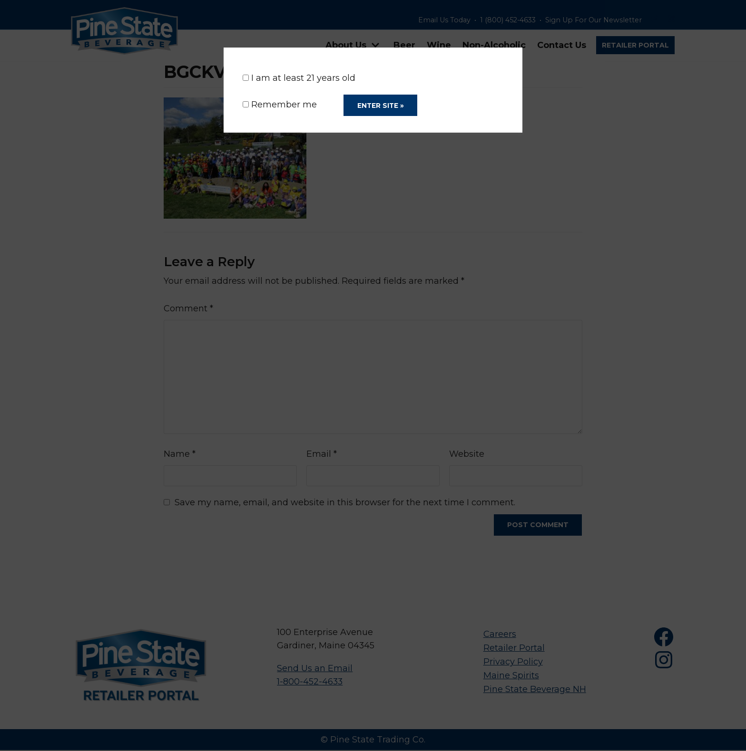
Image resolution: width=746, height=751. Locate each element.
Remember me (280, 105)
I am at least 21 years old (299, 78)
